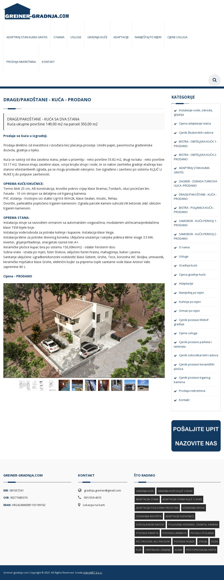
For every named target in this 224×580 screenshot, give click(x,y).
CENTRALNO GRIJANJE (158, 549)
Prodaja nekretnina (192, 391)
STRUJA (203, 541)
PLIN (138, 549)
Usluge (183, 256)
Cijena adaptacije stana (195, 123)
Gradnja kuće (188, 265)
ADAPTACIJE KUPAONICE (180, 516)
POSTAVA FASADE (184, 541)
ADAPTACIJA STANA (147, 499)
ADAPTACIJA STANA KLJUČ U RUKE (182, 499)
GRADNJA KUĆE (145, 491)
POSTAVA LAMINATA (174, 533)
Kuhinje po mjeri (190, 302)
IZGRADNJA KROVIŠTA (149, 516)
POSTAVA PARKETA (147, 533)
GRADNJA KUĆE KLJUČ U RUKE (175, 491)
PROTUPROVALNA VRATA (201, 549)
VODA (214, 541)
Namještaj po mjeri (191, 293)
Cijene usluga (188, 333)
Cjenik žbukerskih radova (196, 133)
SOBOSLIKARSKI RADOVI (150, 524)
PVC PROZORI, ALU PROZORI (153, 541)
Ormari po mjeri (189, 311)
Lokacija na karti (94, 505)
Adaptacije (186, 283)
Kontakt (184, 400)
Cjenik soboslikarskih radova (198, 355)
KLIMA (178, 549)
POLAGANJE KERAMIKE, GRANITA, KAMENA (193, 524)
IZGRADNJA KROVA (194, 507)
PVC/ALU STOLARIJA (202, 533)
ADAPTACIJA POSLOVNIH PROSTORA (157, 507)
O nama (184, 247)
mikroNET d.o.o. (92, 572)
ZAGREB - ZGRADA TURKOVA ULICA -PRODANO (195, 183)
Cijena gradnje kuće (192, 274)
